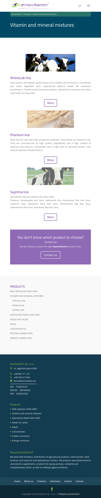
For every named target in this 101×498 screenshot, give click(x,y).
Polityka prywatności (68, 494)
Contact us (50, 255)
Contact (80, 481)
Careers (68, 481)
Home (17, 481)
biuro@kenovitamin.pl (25, 380)
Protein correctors (21, 333)
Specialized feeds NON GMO (25, 314)
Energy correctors (21, 338)
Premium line (20, 134)
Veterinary (55, 481)
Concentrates (18, 328)
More (50, 103)
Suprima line (19, 192)
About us (28, 481)
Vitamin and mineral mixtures (26, 296)
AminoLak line (20, 77)
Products (41, 481)
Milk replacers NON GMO (23, 291)
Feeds (13, 324)
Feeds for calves (19, 319)
